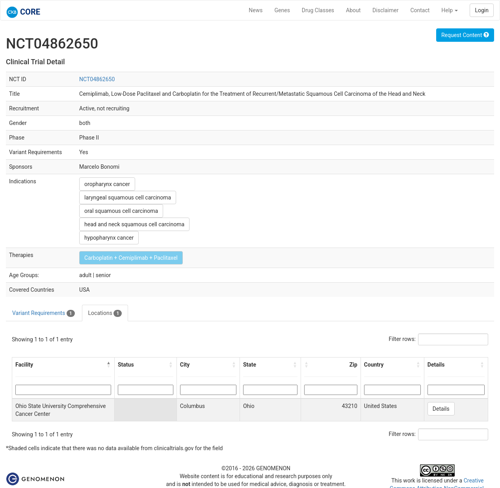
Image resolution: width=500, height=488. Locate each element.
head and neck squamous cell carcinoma (134, 224)
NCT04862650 (97, 79)
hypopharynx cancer (109, 238)
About (353, 10)
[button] (108, 365)
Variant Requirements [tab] (43, 313)
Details (441, 409)
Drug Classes (318, 10)
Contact (419, 10)
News (255, 10)
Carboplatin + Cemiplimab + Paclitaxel (131, 258)
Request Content (465, 35)
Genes (282, 10)
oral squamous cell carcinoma (121, 211)
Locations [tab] (105, 313)
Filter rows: (402, 339)
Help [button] (449, 10)
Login (482, 10)
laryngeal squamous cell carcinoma (127, 197)
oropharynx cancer (107, 184)
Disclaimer (385, 10)
